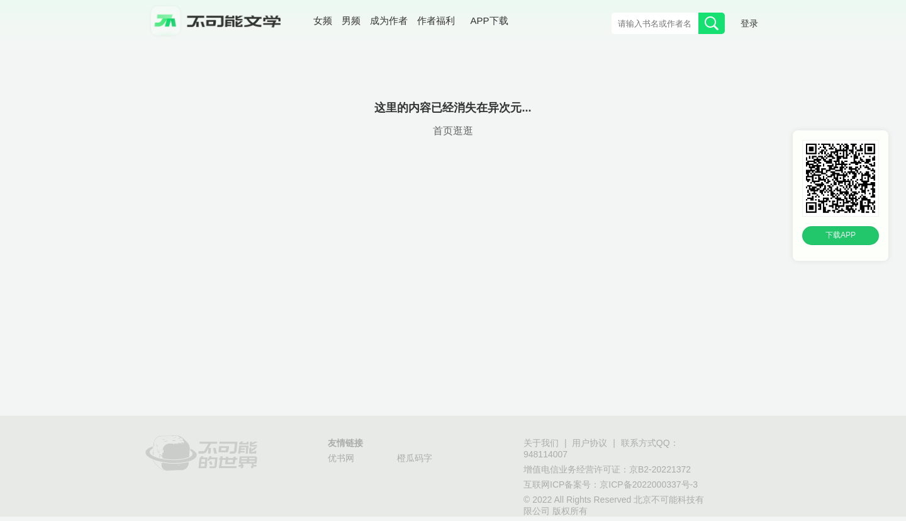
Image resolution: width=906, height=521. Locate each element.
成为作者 (389, 21)
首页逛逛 (453, 131)
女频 (322, 21)
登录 (749, 24)
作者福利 (436, 21)
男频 (351, 21)
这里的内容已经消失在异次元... (452, 108)
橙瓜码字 (414, 459)
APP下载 (489, 21)
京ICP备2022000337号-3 (649, 485)
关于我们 (541, 444)
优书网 (341, 459)
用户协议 (589, 444)
